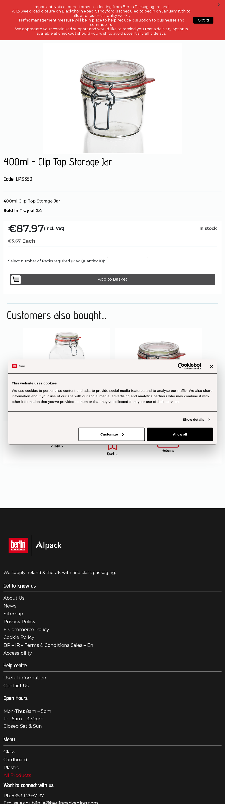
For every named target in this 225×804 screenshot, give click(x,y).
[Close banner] (211, 366)
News (9, 606)
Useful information (24, 678)
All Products (17, 775)
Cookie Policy (18, 637)
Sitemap (13, 614)
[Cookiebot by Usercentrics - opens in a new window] (181, 366)
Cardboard (15, 759)
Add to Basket (69, 279)
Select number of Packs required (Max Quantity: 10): (56, 261)
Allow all (180, 434)
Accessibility (17, 653)
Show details (193, 419)
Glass (9, 752)
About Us (14, 598)
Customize (112, 434)
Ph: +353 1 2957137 (23, 795)
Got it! (203, 20)
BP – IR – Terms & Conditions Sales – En (48, 645)
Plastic (11, 767)
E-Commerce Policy (26, 629)
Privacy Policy (19, 621)
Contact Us (16, 685)
